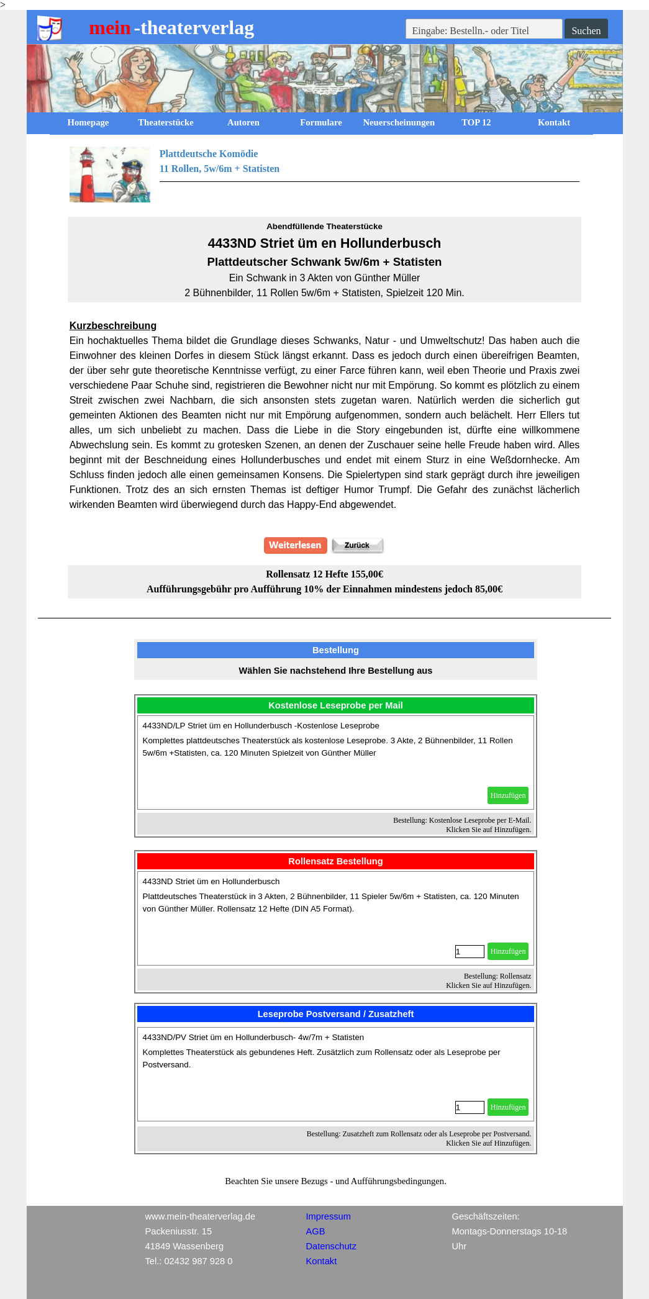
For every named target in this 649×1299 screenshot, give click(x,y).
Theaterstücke (166, 122)
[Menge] (469, 951)
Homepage (88, 122)
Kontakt (554, 122)
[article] (336, 762)
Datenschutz (331, 1246)
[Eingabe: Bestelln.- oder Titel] (484, 31)
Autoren (243, 122)
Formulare (321, 122)
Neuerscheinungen (399, 122)
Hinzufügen (508, 795)
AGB (315, 1231)
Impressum (328, 1216)
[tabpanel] (325, 174)
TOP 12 (476, 122)
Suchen (586, 30)
